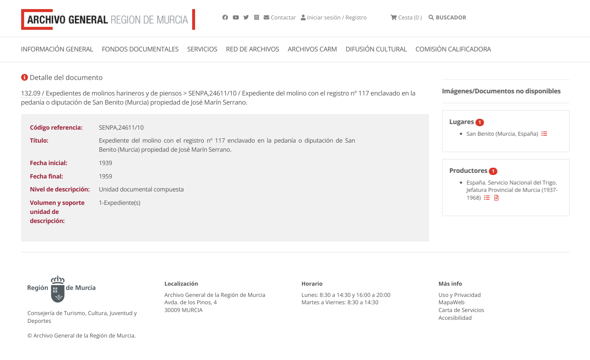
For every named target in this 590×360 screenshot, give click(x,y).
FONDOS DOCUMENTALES (140, 49)
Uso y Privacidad (460, 295)
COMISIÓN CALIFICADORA (453, 49)
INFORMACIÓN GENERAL (57, 49)
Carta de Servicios (461, 310)
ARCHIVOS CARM (312, 49)
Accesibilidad (455, 318)
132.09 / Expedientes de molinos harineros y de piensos (101, 93)
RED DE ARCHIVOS (252, 49)
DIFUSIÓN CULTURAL (376, 49)
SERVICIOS (202, 49)
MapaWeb (451, 302)
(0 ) (406, 17)
